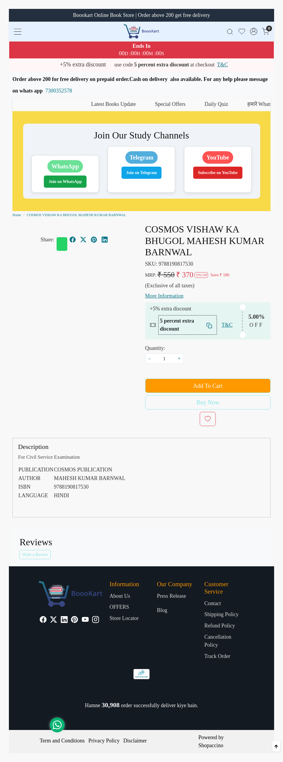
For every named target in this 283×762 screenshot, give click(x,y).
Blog (162, 610)
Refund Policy (219, 626)
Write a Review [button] (35, 554)
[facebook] (72, 239)
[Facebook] (43, 620)
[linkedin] (104, 239)
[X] (53, 620)
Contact (212, 603)
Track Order (217, 656)
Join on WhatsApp (65, 181)
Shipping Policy (221, 614)
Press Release (171, 596)
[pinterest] (94, 239)
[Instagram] (95, 620)
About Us (120, 596)
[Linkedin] (64, 620)
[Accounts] (254, 31)
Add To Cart (208, 385)
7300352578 (58, 91)
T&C (222, 65)
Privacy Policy (104, 741)
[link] (230, 31)
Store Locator (124, 618)
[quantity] (164, 358)
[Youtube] (85, 620)
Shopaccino (211, 745)
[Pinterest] (74, 620)
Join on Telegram (141, 172)
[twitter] (83, 239)
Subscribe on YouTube (218, 172)
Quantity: (155, 348)
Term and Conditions (62, 741)
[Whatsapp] (62, 244)
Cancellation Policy (217, 641)
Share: (47, 240)
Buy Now (207, 402)
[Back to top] (276, 746)
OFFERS (119, 607)
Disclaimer (135, 741)
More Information (164, 296)
